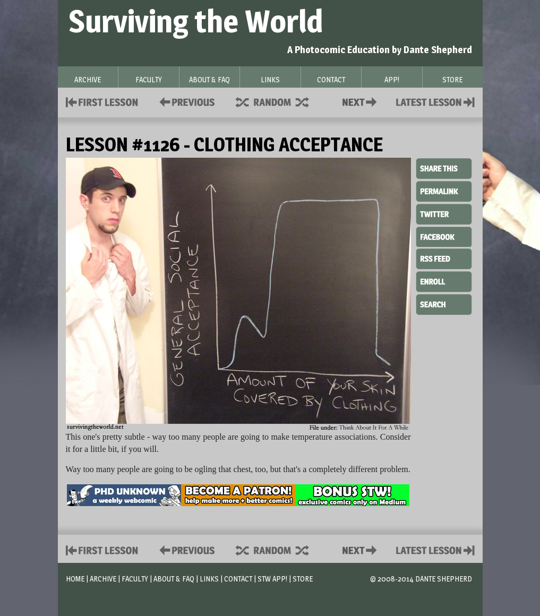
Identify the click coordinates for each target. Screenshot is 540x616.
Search (444, 303)
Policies (185, 101)
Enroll (444, 280)
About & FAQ (173, 578)
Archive (103, 578)
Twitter (444, 213)
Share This (444, 169)
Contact (361, 101)
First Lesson (102, 101)
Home (75, 578)
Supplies (279, 101)
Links (209, 578)
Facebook (444, 236)
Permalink (444, 191)
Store (303, 578)
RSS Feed (444, 258)
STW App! (272, 578)
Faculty (135, 578)
